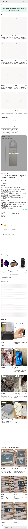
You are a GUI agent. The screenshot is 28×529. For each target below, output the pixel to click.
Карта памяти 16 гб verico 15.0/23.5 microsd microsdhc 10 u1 (7, 498)
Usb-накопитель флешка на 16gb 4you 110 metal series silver (7, 88)
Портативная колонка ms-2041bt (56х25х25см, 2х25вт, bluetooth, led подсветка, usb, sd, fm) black (23, 272)
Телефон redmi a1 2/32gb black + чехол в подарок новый (20, 371)
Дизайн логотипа (5, 132)
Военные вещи (5, 126)
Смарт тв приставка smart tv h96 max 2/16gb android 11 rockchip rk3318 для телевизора (5, 272)
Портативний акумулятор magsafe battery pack (6, 422)
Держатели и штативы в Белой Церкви (9, 123)
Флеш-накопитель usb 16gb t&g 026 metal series (7, 38)
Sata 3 (19, 126)
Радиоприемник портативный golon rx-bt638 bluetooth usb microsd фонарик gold (13, 274)
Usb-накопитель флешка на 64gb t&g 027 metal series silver (20, 63)
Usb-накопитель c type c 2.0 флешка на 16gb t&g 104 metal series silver (20, 113)
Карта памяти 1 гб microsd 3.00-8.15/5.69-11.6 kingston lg (20, 498)
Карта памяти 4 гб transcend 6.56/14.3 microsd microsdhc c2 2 (7, 525)
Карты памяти (4, 4)
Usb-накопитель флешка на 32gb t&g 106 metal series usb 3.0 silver (20, 88)
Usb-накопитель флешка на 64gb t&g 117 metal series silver (7, 63)
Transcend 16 (12, 126)
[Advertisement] (14, 245)
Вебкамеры (22, 123)
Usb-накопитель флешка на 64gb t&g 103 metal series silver (20, 38)
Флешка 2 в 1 (14, 129)
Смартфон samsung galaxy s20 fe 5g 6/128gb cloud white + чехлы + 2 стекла (7, 345)
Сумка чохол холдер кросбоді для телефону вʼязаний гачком (7, 369)
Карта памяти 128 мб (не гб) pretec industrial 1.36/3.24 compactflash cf (6, 472)
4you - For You (6, 224)
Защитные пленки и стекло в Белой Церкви (10, 120)
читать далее (24, 209)
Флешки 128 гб (14, 132)
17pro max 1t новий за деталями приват (20, 397)
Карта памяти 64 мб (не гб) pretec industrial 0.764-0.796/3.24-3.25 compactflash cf (20, 472)
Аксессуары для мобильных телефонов (5, 219)
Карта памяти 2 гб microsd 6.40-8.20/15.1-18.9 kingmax (19, 525)
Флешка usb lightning (6, 129)
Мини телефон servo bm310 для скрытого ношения (20, 343)
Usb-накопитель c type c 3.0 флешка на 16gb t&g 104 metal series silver (7, 113)
